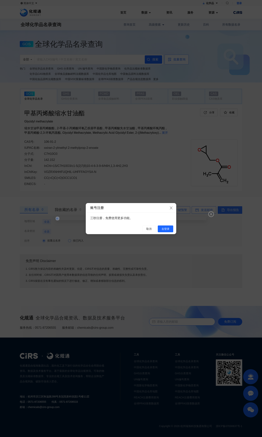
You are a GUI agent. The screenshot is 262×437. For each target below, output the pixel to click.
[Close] (171, 208)
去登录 (165, 228)
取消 (149, 228)
